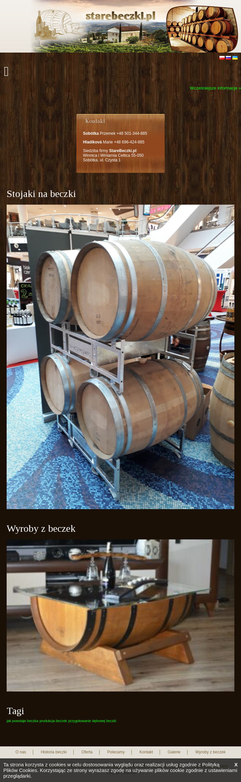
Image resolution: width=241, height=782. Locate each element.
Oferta (86, 752)
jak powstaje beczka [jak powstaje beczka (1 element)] (22, 721)
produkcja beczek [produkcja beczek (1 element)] (53, 721)
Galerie (174, 752)
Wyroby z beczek (210, 752)
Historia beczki (54, 752)
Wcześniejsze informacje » (215, 88)
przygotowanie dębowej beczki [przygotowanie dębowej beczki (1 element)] (92, 721)
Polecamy (116, 752)
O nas (21, 752)
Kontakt (146, 752)
